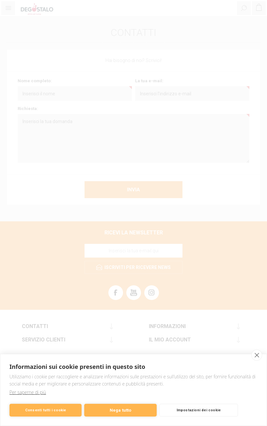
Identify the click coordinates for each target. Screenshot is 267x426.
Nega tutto (121, 410)
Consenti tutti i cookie (45, 410)
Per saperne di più (27, 392)
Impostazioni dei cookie (199, 410)
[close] (256, 355)
